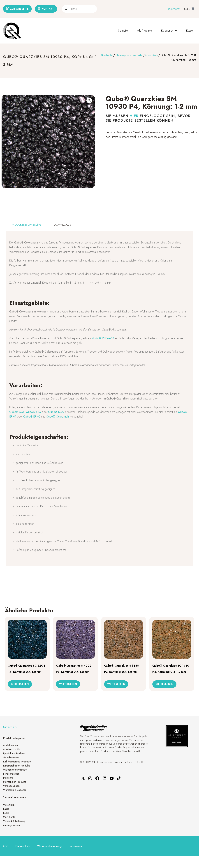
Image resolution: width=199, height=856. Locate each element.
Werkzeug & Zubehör (14, 790)
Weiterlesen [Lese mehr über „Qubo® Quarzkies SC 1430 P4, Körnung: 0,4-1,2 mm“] (164, 684)
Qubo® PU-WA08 (103, 338)
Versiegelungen (11, 786)
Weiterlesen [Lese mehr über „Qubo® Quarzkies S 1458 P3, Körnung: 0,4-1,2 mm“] (116, 684)
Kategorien (169, 30)
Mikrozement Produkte (15, 769)
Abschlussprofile (11, 749)
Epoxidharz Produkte (14, 753)
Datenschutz (22, 846)
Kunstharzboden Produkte (16, 765)
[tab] (26, 224)
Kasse (189, 31)
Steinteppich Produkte (129, 55)
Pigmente (8, 778)
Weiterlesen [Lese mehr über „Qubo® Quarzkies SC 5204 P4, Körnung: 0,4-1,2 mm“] (20, 684)
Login (6, 813)
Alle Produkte (144, 31)
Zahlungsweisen (11, 825)
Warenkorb (9, 805)
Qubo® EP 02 (31, 417)
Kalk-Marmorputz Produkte (17, 761)
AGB (5, 846)
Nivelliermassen (11, 774)
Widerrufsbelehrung (49, 846)
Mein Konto (9, 817)
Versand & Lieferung (14, 821)
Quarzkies (151, 55)
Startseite (123, 31)
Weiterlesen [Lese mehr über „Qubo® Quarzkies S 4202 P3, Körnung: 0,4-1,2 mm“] (68, 684)
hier (134, 115)
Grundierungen (11, 757)
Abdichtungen (10, 745)
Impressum (75, 846)
